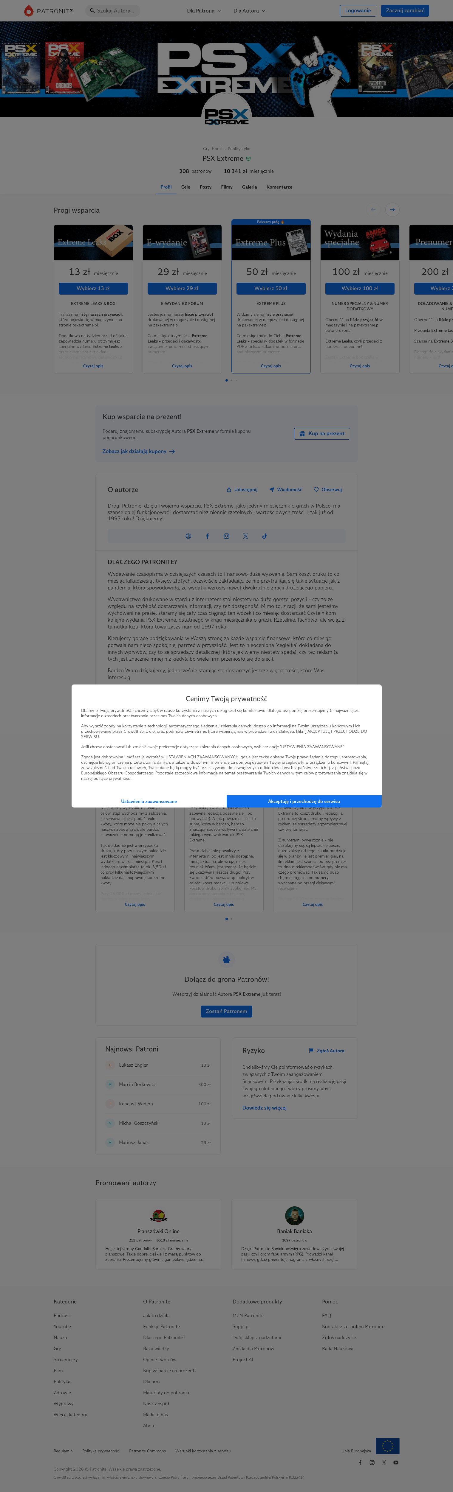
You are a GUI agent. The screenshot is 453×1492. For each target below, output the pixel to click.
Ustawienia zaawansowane (149, 801)
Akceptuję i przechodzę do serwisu (304, 801)
